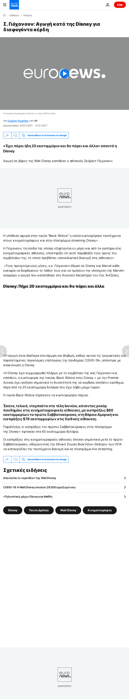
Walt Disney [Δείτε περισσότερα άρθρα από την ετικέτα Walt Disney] (68, 510)
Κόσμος (28, 15)
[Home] (4, 15)
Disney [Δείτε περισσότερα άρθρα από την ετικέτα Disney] (12, 510)
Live (120, 4)
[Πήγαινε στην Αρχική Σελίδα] (14, 4)
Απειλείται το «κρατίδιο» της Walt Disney (29, 478)
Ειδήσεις (14, 15)
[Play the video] (64, 73)
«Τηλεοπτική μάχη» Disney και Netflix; (28, 496)
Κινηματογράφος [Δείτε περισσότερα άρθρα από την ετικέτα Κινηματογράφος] (100, 510)
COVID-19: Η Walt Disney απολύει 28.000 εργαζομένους (39, 487)
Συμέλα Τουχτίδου (18, 120)
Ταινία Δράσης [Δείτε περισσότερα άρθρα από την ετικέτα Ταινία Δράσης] (39, 510)
